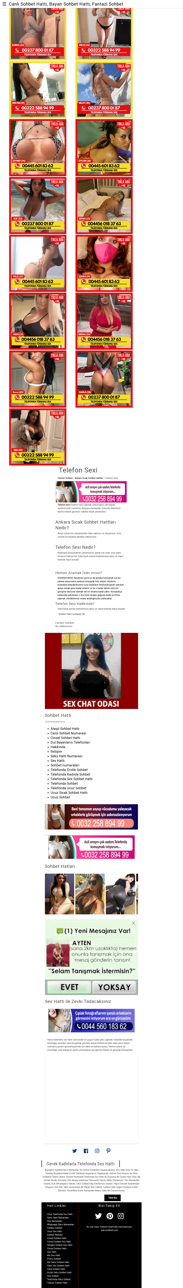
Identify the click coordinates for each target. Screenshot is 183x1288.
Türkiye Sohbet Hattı (57, 1282)
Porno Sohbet (54, 1258)
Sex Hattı (51, 1252)
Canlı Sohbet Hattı (56, 1269)
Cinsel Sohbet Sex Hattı (59, 1241)
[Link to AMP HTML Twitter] (74, 1152)
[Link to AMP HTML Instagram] (97, 1152)
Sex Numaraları (54, 1221)
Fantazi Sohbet (65, 478)
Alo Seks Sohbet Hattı (58, 1262)
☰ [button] (4, 4)
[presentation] (133, 894)
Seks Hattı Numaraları (58, 1217)
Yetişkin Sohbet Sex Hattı (59, 1245)
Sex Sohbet (53, 1276)
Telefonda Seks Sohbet (59, 1279)
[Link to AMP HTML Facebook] (86, 1152)
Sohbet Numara (54, 1234)
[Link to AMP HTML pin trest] (108, 1152)
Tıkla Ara (112, 1197)
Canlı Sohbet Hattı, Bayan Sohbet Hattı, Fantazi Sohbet (66, 4)
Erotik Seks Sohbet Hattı (59, 1272)
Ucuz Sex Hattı (54, 1231)
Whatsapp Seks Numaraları (60, 1224)
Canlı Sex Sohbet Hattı (58, 1265)
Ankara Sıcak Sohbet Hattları (89, 478)
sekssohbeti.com (109, 1230)
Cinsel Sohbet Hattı (56, 1238)
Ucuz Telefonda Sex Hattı (59, 1214)
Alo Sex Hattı (53, 1255)
